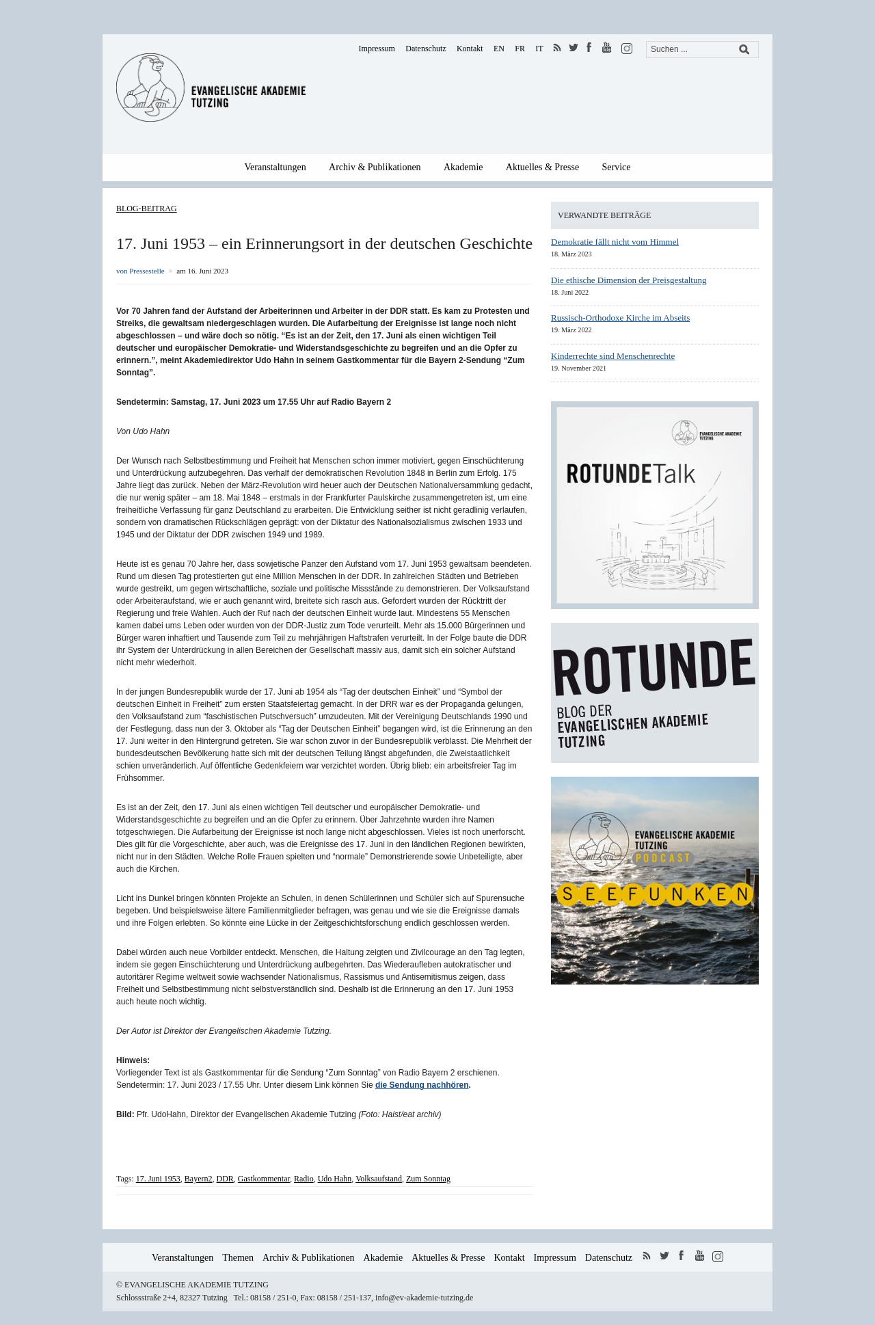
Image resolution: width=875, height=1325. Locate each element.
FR (520, 48)
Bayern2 (199, 1178)
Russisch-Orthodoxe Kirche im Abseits (620, 317)
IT (539, 48)
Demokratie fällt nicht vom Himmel (615, 242)
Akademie (463, 167)
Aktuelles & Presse (542, 167)
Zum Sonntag (428, 1178)
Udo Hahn (335, 1178)
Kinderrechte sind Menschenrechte (613, 356)
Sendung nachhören (427, 1085)
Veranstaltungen (275, 167)
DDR (225, 1178)
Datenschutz (425, 48)
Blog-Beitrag (146, 208)
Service (616, 167)
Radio (304, 1178)
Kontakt (470, 48)
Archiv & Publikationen (375, 167)
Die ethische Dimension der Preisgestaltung (628, 280)
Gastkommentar (264, 1178)
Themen (238, 1258)
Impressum (377, 48)
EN (499, 48)
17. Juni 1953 (158, 1178)
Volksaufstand (378, 1178)
